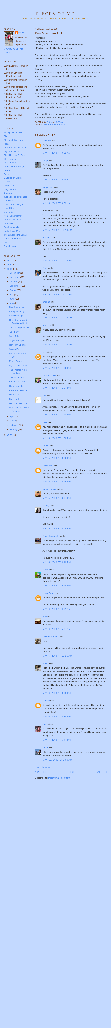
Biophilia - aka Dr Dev (14, 155)
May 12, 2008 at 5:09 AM (57, 760)
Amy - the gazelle (51, 536)
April (12, 416)
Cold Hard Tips (16, 315)
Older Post (102, 771)
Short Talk (14, 336)
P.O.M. (21, 33)
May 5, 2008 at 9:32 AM (57, 153)
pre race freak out (54, 124)
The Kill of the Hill (17, 377)
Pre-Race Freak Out (18, 390)
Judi (45, 724)
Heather (46, 237)
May (12, 303)
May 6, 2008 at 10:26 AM (57, 656)
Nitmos (46, 325)
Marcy (45, 445)
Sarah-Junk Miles (12, 227)
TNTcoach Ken (50, 375)
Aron (45, 268)
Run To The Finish (12, 219)
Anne (45, 616)
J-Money (8, 193)
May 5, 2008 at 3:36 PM (57, 458)
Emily (6, 174)
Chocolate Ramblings (14, 166)
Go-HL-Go (9, 185)
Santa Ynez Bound (18, 381)
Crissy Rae (48, 465)
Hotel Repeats (16, 386)
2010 (10, 260)
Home (72, 771)
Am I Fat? (13, 332)
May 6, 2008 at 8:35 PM (57, 716)
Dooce (7, 170)
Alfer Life (8, 136)
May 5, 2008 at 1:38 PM (57, 438)
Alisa (6, 144)
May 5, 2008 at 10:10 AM (57, 230)
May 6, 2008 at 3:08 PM (57, 693)
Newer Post (40, 771)
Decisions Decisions (18, 403)
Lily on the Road (50, 636)
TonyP (46, 160)
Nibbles (46, 700)
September (15, 286)
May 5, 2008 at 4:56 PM (57, 481)
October (14, 281)
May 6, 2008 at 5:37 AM (57, 629)
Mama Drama (15, 361)
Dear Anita (14, 394)
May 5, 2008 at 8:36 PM (57, 585)
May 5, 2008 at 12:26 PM (57, 317)
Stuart (45, 663)
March (13, 420)
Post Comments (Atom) (59, 778)
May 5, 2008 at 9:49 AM (57, 179)
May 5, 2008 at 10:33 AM (57, 260)
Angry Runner (49, 593)
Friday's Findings (17, 311)
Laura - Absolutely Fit (14, 204)
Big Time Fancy (11, 151)
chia (45, 395)
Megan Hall (48, 187)
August (13, 290)
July (12, 294)
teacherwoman (50, 489)
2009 (10, 264)
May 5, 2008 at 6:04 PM (57, 498)
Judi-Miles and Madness (15, 197)
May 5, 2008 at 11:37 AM (57, 294)
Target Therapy (16, 340)
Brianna (46, 302)
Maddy (46, 505)
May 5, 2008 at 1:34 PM (57, 414)
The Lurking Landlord (19, 327)
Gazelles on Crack (12, 178)
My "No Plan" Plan (18, 365)
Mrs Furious (9, 212)
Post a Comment (43, 767)
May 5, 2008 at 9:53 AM (57, 203)
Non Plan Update (17, 345)
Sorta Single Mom (12, 231)
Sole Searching (16, 307)
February (14, 425)
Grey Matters (10, 189)
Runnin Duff (9, 223)
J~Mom (46, 569)
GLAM (7, 181)
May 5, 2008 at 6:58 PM (57, 528)
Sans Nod (14, 399)
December (15, 273)
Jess (45, 422)
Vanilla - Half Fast (12, 238)
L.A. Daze (8, 200)
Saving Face (15, 349)
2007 (10, 435)
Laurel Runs (9, 208)
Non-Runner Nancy (13, 216)
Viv (44, 352)
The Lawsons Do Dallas (15, 235)
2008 (10, 269)
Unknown (47, 140)
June (12, 299)
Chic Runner (10, 162)
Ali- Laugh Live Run (13, 140)
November (15, 277)
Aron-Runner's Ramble (15, 147)
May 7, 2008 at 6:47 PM (57, 740)
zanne (45, 747)
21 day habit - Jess (13, 132)
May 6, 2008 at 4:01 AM (57, 609)
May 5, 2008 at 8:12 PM (57, 562)
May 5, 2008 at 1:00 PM (57, 368)
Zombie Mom (10, 246)
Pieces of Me (55, 13)
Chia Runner (10, 159)
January (14, 429)
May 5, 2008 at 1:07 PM (57, 388)
